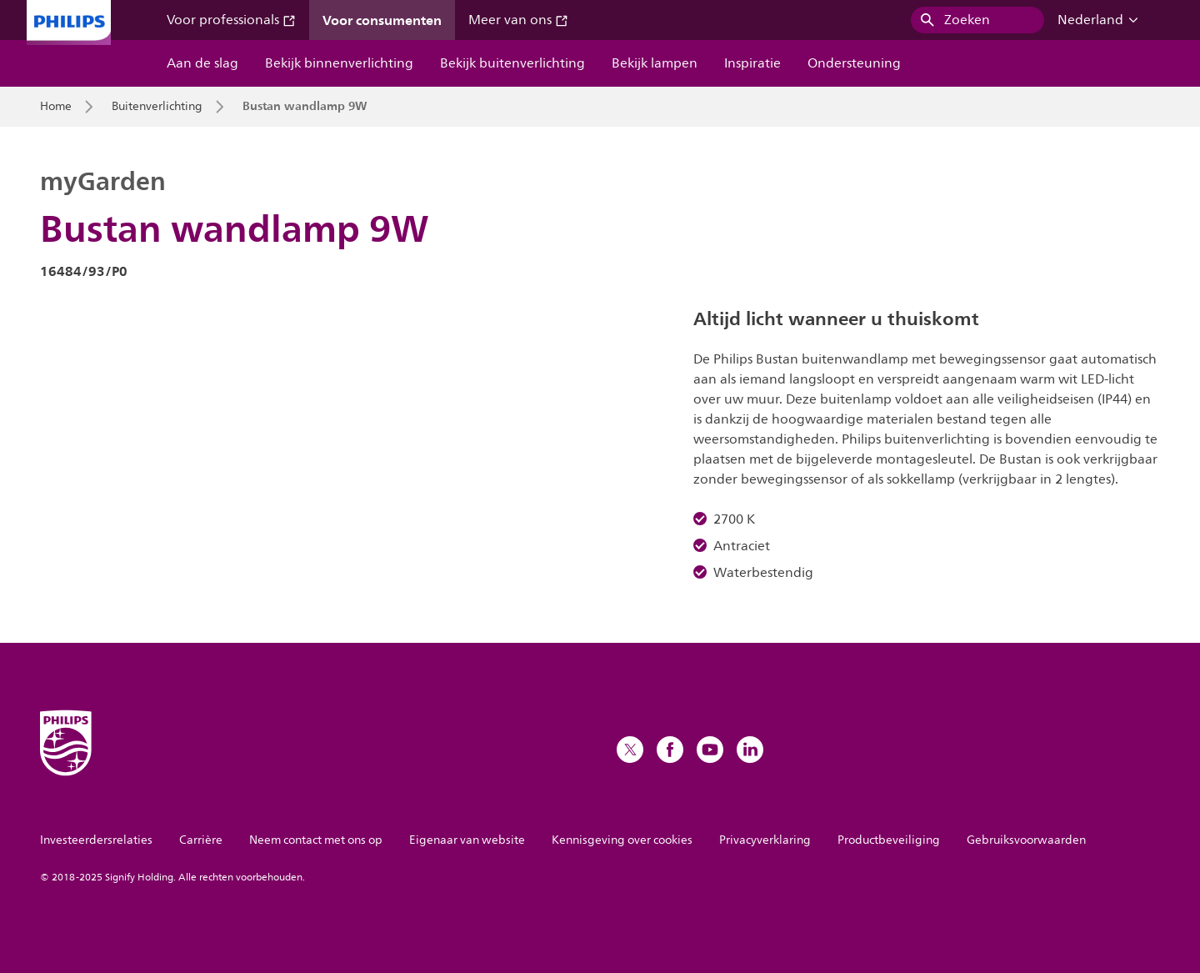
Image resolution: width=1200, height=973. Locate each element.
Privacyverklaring (765, 840)
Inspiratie (752, 63)
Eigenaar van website (467, 840)
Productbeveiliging (889, 840)
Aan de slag (202, 63)
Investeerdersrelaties (96, 840)
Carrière (200, 840)
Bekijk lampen (655, 63)
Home (56, 106)
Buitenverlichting (157, 106)
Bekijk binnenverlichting (339, 63)
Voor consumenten (382, 20)
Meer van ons (518, 20)
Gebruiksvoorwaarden (1026, 840)
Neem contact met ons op (315, 840)
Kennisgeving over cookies (622, 840)
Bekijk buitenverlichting (512, 63)
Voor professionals (231, 20)
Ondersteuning (854, 63)
